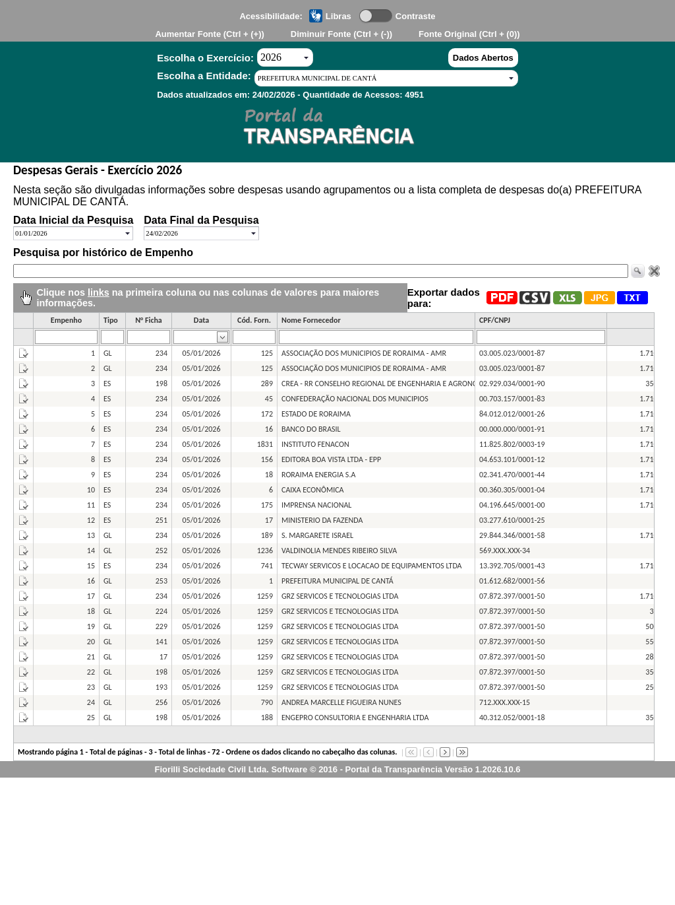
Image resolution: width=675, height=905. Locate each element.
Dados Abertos (483, 58)
